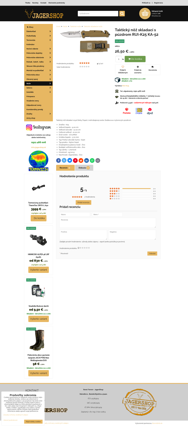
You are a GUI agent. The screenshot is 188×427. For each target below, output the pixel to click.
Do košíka (135, 59)
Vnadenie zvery (33, 101)
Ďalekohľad (39, 31)
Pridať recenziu (83, 202)
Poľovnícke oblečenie (39, 57)
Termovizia (39, 40)
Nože (39, 83)
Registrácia (158, 3)
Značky (39, 114)
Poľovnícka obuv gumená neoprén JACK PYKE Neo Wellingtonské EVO (38, 357)
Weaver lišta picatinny (35, 66)
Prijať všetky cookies (33, 422)
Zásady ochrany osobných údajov (55, 423)
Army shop (31, 118)
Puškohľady (39, 36)
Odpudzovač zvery (34, 105)
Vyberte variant (38, 269)
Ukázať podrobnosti (10, 420)
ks (120, 59)
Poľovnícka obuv (39, 75)
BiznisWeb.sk (157, 423)
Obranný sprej (39, 79)
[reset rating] (78, 248)
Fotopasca (31, 96)
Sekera (39, 88)
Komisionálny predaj (35, 109)
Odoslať (152, 254)
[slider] (84, 63)
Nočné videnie (39, 49)
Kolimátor (30, 44)
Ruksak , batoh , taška (39, 62)
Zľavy (30, 27)
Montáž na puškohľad (39, 70)
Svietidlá (39, 92)
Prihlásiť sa (146, 3)
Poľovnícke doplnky (39, 53)
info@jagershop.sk (38, 147)
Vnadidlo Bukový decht (39, 306)
